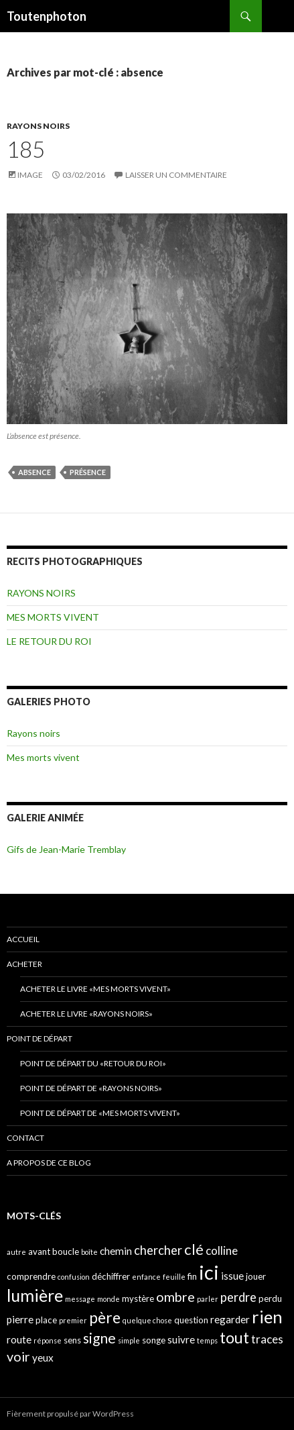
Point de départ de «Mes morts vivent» (100, 1113)
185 (26, 149)
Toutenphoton (46, 16)
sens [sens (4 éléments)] (72, 1340)
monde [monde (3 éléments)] (108, 1298)
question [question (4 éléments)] (191, 1320)
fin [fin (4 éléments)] (192, 1276)
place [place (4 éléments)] (46, 1320)
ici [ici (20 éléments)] (209, 1272)
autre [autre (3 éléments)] (16, 1251)
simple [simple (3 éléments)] (129, 1340)
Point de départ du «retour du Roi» (93, 1063)
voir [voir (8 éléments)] (18, 1356)
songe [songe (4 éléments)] (153, 1340)
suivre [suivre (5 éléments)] (181, 1339)
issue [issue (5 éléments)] (232, 1276)
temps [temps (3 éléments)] (207, 1340)
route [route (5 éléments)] (19, 1339)
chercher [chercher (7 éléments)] (158, 1250)
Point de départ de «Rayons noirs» (91, 1088)
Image (30, 175)
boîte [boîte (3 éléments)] (89, 1251)
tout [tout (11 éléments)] (234, 1337)
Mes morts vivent (43, 757)
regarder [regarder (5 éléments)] (230, 1319)
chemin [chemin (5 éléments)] (116, 1251)
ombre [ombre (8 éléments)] (175, 1297)
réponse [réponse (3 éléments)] (47, 1340)
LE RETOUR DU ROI (49, 641)
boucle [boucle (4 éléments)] (65, 1251)
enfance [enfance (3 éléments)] (146, 1276)
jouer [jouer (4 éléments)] (256, 1276)
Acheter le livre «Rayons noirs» (86, 1014)
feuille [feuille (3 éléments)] (174, 1276)
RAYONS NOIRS (38, 126)
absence (34, 472)
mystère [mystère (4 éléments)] (138, 1298)
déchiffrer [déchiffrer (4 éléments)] (111, 1276)
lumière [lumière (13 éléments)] (35, 1295)
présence (88, 472)
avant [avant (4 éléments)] (39, 1251)
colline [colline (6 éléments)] (222, 1250)
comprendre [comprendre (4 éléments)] (31, 1276)
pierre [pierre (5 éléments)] (20, 1319)
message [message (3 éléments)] (80, 1298)
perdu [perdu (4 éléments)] (270, 1298)
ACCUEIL (23, 939)
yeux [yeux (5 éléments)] (43, 1357)
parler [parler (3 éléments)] (207, 1298)
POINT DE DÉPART (39, 1038)
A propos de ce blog (49, 1163)
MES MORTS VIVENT (53, 617)
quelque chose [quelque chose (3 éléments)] (147, 1320)
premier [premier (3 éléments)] (73, 1320)
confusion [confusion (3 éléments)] (74, 1276)
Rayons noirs (33, 733)
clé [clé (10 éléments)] (194, 1249)
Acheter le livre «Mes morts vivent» (95, 989)
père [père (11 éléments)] (105, 1317)
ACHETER (24, 964)
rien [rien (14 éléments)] (267, 1317)
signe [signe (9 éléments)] (99, 1337)
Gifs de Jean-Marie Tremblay (66, 849)
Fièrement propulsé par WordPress (70, 1414)
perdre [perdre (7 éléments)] (238, 1297)
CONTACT (25, 1138)
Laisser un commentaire (176, 175)
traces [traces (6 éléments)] (267, 1339)
